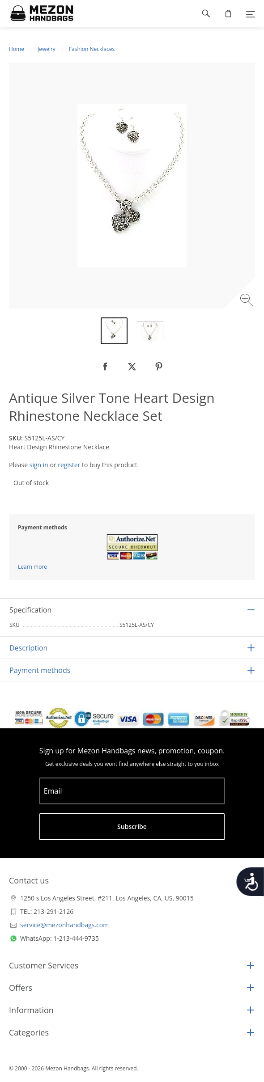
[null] (105, 366)
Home (16, 49)
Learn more (32, 567)
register (69, 465)
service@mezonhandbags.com (64, 925)
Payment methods (39, 670)
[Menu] (250, 13)
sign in (39, 465)
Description (28, 648)
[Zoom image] (247, 301)
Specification (30, 610)
